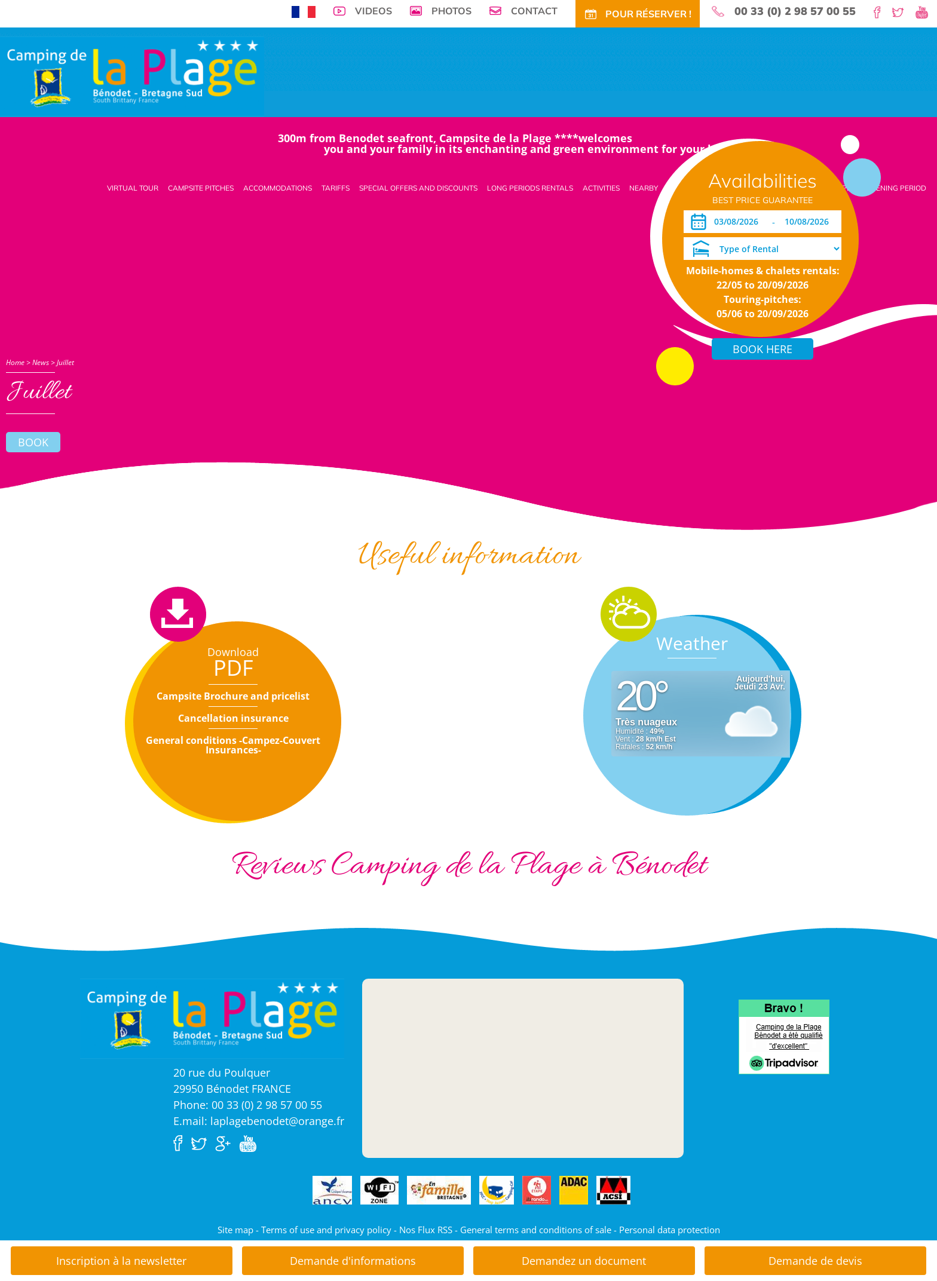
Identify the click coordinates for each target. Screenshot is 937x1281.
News (40, 362)
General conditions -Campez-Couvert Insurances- (233, 745)
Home (15, 362)
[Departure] (810, 221)
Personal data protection (669, 1230)
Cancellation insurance (233, 718)
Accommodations (277, 187)
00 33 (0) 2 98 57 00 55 (795, 11)
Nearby (643, 187)
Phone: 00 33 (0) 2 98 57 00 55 (247, 1105)
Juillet (65, 362)
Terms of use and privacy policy (326, 1230)
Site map (235, 1230)
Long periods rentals (530, 187)
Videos (373, 11)
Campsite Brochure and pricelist (233, 696)
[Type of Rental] (762, 248)
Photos (451, 11)
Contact (534, 11)
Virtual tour (132, 187)
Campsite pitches (201, 187)
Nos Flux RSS (425, 1230)
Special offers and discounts (418, 187)
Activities (601, 187)
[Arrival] (738, 221)
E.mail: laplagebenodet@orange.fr (258, 1121)
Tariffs (335, 187)
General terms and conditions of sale (535, 1230)
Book (33, 442)
